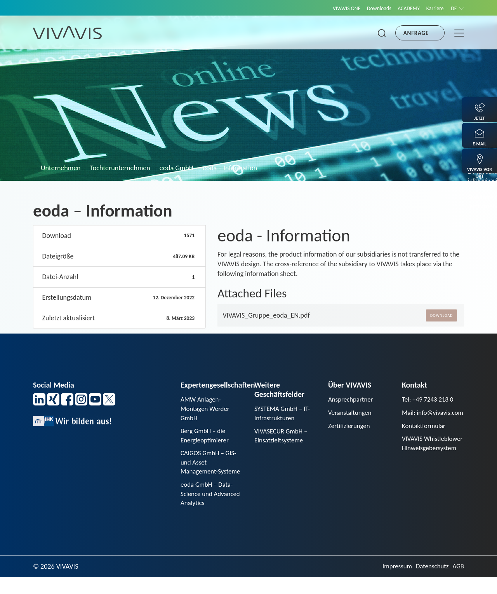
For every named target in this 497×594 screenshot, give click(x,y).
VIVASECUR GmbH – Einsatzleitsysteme (282, 437)
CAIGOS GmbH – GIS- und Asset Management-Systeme (210, 471)
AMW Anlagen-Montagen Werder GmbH (207, 409)
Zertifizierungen (350, 427)
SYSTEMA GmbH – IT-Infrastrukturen (284, 414)
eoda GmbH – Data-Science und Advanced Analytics (208, 509)
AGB (458, 583)
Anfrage (416, 33)
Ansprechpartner (352, 399)
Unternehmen (61, 168)
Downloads (369, 8)
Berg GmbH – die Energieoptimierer (206, 438)
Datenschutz (430, 583)
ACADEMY (402, 8)
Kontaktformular (425, 437)
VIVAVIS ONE (333, 8)
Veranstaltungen (351, 413)
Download (441, 315)
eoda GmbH (176, 168)
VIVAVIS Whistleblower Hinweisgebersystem (431, 460)
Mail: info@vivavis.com (427, 418)
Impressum (393, 583)
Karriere (431, 8)
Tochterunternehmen (120, 168)
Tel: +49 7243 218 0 (429, 399)
